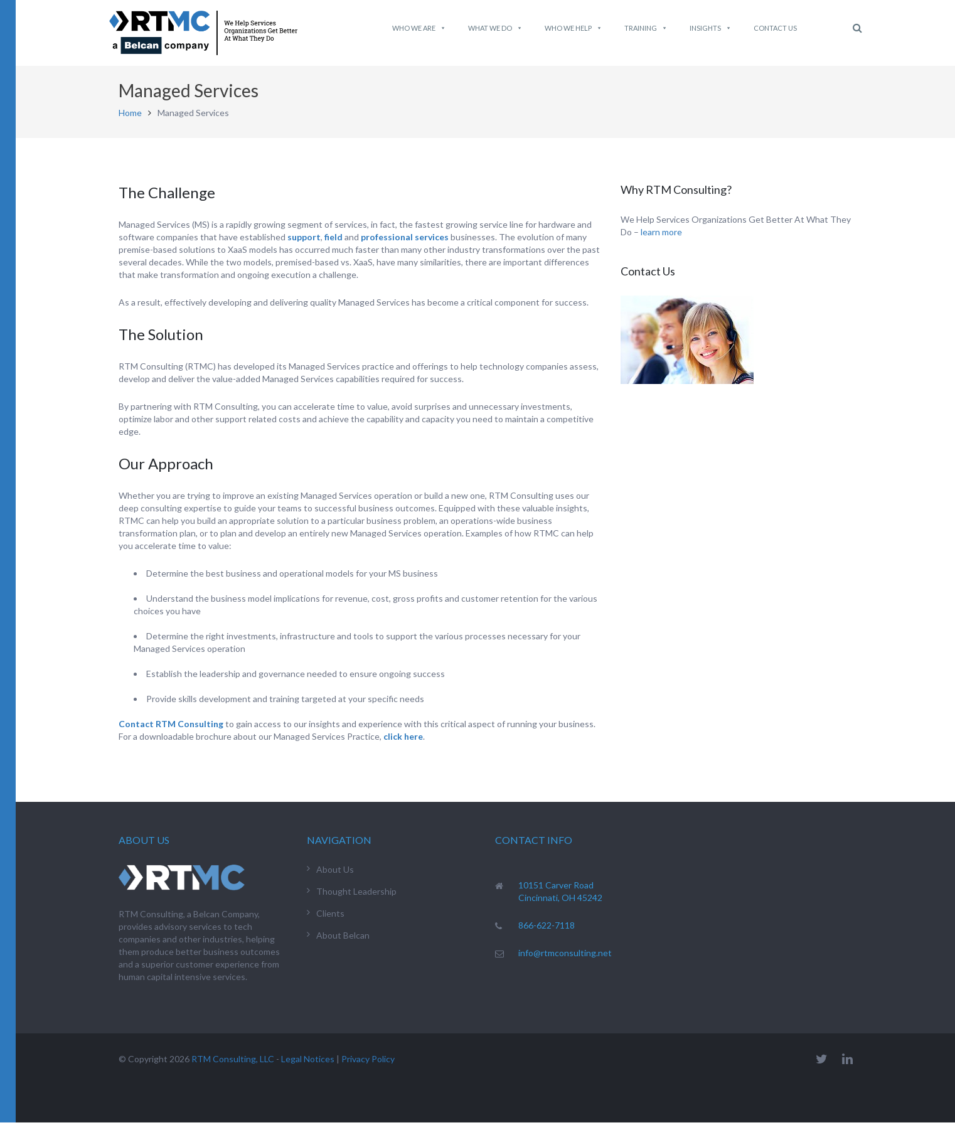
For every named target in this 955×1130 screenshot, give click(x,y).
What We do (495, 28)
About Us (335, 876)
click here (403, 743)
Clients (330, 920)
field (333, 244)
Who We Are (419, 28)
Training (646, 28)
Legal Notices (307, 1066)
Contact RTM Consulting (171, 731)
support (304, 244)
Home (130, 120)
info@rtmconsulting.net (565, 960)
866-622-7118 (546, 932)
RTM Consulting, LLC (232, 1066)
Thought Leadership (356, 898)
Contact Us (775, 28)
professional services (405, 244)
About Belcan (343, 942)
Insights (711, 28)
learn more (661, 239)
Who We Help (573, 28)
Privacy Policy (368, 1066)
